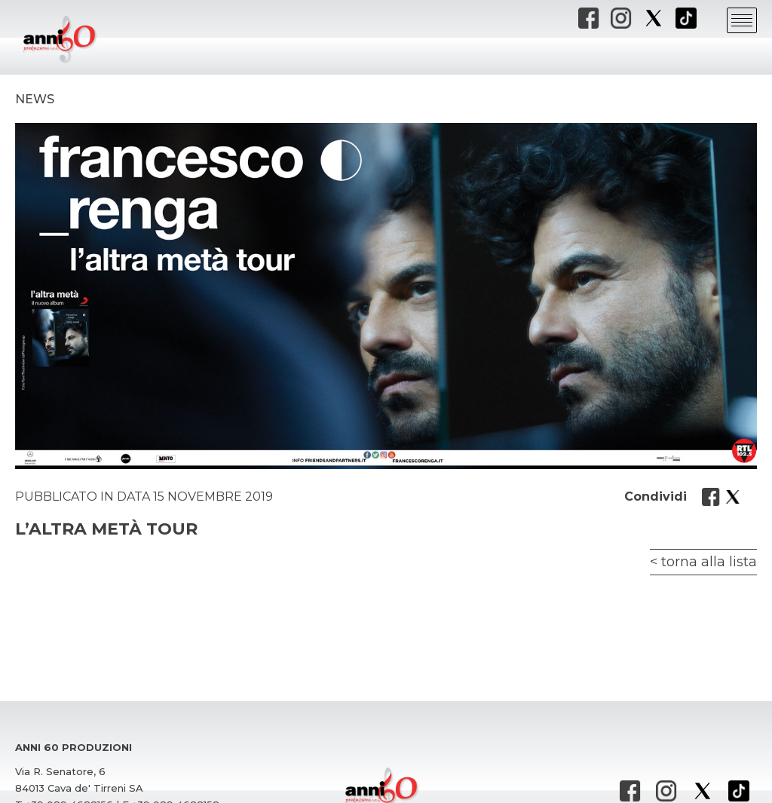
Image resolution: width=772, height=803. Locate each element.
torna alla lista (709, 561)
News (34, 99)
